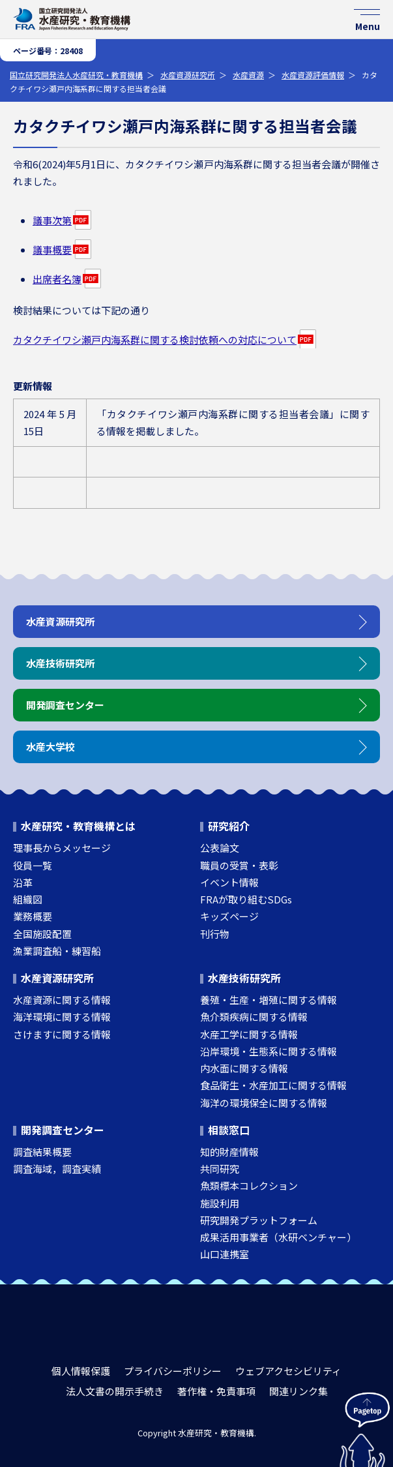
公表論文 (219, 847)
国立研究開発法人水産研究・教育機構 (76, 74)
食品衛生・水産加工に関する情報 (273, 1085)
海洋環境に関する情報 (62, 1016)
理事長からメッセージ (62, 847)
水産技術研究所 (244, 978)
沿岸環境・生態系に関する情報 (268, 1051)
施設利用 (219, 1203)
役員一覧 (32, 865)
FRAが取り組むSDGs (246, 899)
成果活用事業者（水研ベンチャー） (278, 1237)
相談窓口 (229, 1130)
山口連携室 (224, 1254)
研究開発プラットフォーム (258, 1220)
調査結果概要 (42, 1151)
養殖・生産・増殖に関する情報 (268, 999)
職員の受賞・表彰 (239, 865)
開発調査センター (62, 1130)
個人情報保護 (80, 1371)
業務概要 (32, 916)
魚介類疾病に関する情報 (254, 1016)
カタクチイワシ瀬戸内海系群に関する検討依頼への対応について (155, 339)
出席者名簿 (57, 279)
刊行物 (214, 934)
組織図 (27, 899)
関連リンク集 (298, 1391)
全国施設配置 (42, 934)
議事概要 (52, 249)
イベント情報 (229, 882)
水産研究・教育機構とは (78, 826)
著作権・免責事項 (216, 1391)
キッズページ (229, 916)
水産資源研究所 (187, 74)
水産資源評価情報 (313, 74)
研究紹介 (229, 826)
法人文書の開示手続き (115, 1391)
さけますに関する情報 (62, 1034)
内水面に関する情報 (244, 1068)
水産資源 (248, 74)
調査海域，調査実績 (57, 1168)
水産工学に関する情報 (249, 1034)
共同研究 (219, 1168)
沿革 (23, 882)
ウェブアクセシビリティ (288, 1371)
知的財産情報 (229, 1151)
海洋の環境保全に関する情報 (263, 1103)
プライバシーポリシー (173, 1371)
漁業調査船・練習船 (57, 951)
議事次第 (52, 220)
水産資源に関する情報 (62, 999)
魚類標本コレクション (249, 1185)
